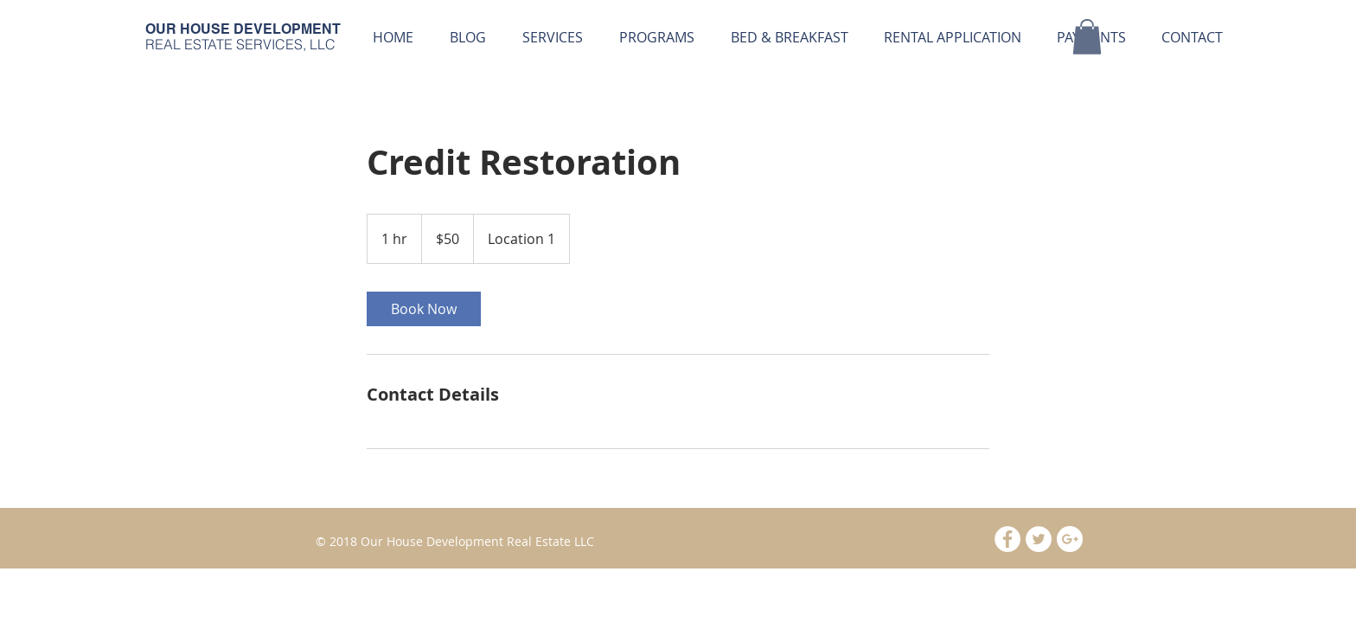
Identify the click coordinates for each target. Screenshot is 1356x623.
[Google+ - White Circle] (1070, 539)
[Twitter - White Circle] (1039, 539)
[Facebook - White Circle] (1007, 539)
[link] (424, 309)
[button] (656, 37)
